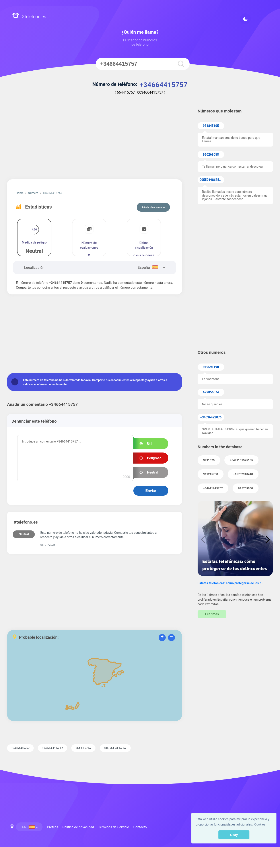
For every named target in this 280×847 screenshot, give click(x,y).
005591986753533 (212, 180)
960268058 (211, 154)
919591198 (211, 367)
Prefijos (52, 827)
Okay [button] (234, 835)
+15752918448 (243, 474)
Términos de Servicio (113, 827)
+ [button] (162, 637)
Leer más (212, 614)
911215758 (210, 474)
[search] (180, 64)
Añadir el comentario (153, 207)
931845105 (211, 126)
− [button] (171, 637)
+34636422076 (211, 417)
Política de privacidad (78, 827)
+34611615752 (213, 488)
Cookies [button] (260, 824)
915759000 (245, 488)
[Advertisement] (94, 142)
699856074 (211, 392)
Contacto (140, 827)
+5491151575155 (241, 460)
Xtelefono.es (29, 16)
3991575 (209, 460)
